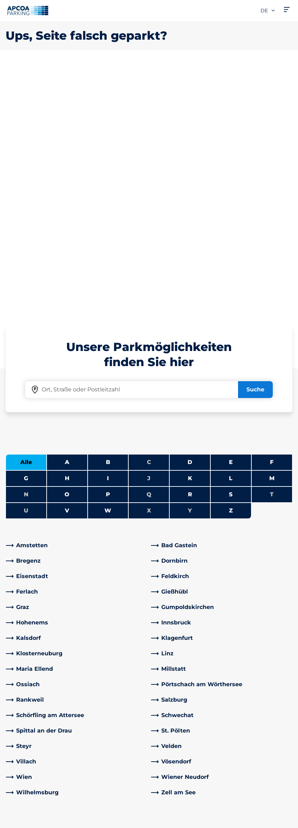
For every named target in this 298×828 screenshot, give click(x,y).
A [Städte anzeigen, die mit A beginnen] (67, 215)
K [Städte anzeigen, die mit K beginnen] (190, 231)
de (268, 10)
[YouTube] (112, 711)
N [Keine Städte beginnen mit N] (26, 247)
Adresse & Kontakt (106, 663)
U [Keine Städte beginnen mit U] (26, 263)
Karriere (165, 663)
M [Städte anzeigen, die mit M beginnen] (272, 231)
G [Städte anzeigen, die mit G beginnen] (26, 231)
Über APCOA (172, 652)
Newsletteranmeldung (187, 674)
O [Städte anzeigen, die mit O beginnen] (67, 247)
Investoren (170, 753)
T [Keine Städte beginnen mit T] (271, 247)
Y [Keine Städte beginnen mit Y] (190, 263)
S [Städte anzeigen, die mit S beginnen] (230, 247)
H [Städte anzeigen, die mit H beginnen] (67, 231)
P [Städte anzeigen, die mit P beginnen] (108, 247)
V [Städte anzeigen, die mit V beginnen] (67, 263)
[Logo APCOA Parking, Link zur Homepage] (27, 10)
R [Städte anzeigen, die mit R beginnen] (190, 247)
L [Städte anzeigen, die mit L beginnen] (230, 231)
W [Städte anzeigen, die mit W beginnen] (107, 263)
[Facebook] (84, 711)
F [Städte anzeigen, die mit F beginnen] (271, 215)
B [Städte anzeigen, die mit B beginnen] (108, 215)
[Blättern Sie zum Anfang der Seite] (286, 590)
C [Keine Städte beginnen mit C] (149, 215)
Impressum (20, 820)
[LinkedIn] (98, 711)
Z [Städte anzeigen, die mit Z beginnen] (231, 263)
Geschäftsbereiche (181, 722)
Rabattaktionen (102, 674)
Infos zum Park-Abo (33, 674)
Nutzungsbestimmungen (37, 799)
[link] (76, 298)
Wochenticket (26, 708)
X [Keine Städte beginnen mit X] (149, 263)
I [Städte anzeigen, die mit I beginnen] (108, 231)
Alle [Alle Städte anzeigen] (26, 215)
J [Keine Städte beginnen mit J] (148, 231)
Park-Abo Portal (27, 685)
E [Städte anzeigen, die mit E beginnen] (231, 215)
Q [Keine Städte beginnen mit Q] (149, 247)
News (162, 764)
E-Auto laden (24, 663)
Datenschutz (21, 810)
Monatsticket (24, 697)
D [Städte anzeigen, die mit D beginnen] (190, 215)
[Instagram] (126, 711)
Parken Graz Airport (33, 719)
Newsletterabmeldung (187, 685)
